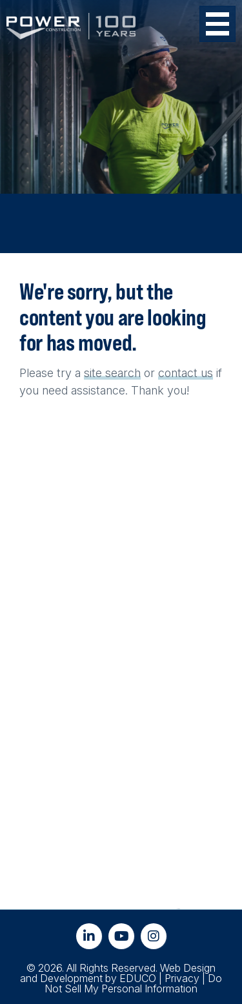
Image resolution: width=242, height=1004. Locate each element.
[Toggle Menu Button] (217, 24)
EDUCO (137, 978)
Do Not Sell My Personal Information (133, 983)
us (207, 373)
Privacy (182, 978)
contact (177, 373)
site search (112, 373)
